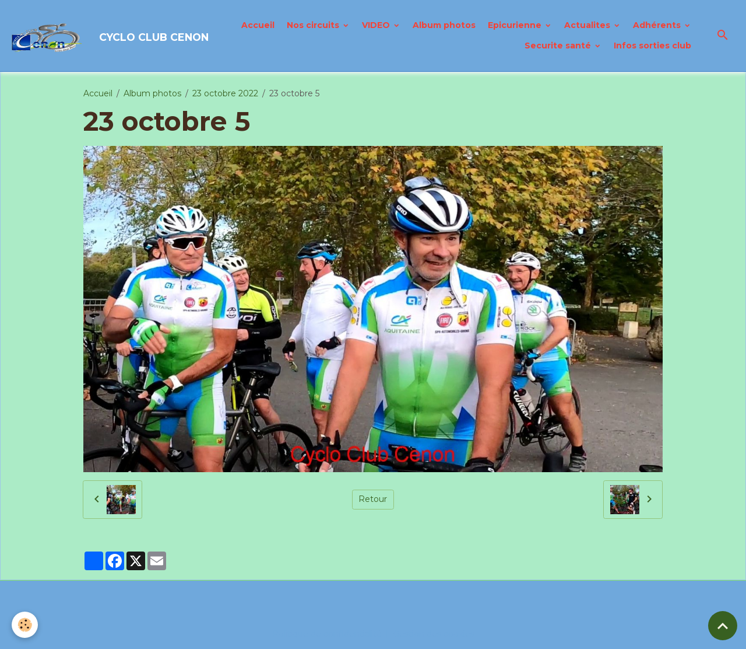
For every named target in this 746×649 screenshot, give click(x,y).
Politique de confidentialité (327, 634)
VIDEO (377, 25)
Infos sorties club (652, 45)
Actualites (588, 25)
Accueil (258, 25)
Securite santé (559, 45)
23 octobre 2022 (225, 93)
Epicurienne (516, 25)
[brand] (91, 35)
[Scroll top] (722, 625)
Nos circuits (314, 25)
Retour (372, 499)
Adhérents (658, 25)
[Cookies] (25, 625)
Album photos (444, 25)
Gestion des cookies (433, 634)
